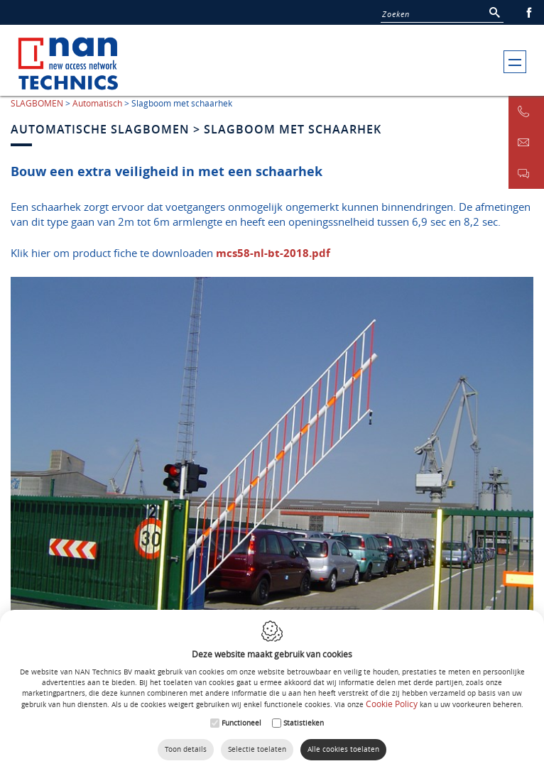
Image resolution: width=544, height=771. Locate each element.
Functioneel (241, 723)
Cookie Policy (392, 703)
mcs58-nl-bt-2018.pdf (273, 253)
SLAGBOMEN (37, 103)
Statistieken (303, 723)
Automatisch (97, 103)
